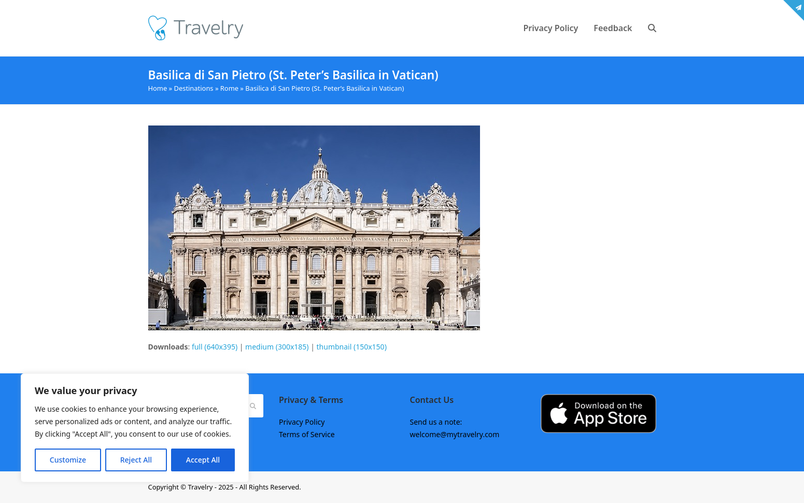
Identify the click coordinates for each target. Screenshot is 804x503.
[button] (652, 28)
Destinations (194, 88)
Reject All (136, 460)
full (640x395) (214, 347)
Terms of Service (307, 434)
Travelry (201, 487)
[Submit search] (253, 406)
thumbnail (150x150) (352, 347)
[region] (135, 427)
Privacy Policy (302, 422)
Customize (68, 460)
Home (157, 88)
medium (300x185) (276, 347)
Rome (229, 88)
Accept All (203, 460)
